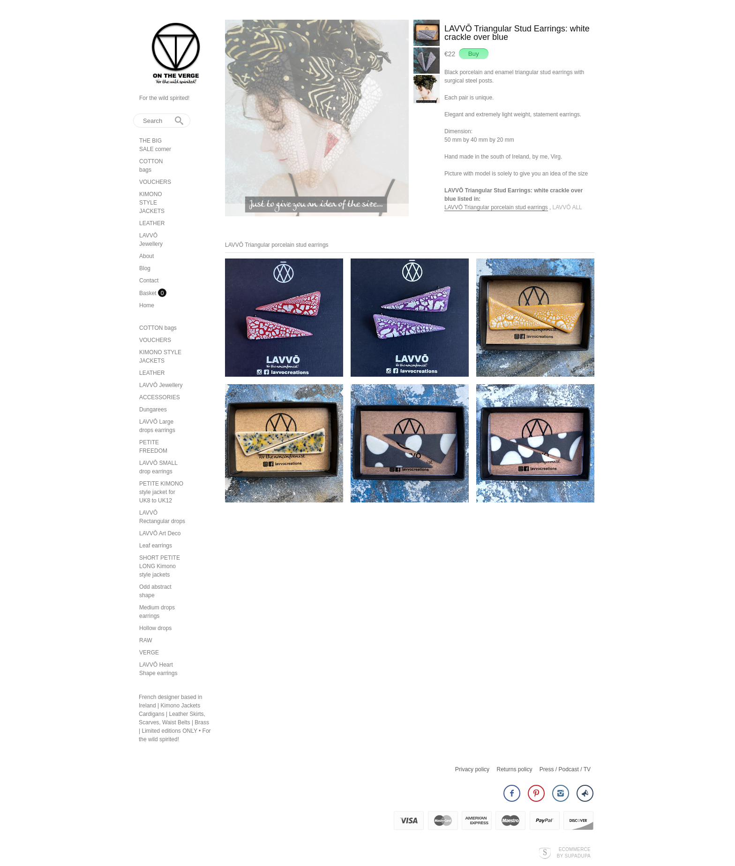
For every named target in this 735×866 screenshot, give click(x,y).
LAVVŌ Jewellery (160, 385)
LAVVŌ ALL (567, 207)
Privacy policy (472, 764)
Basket (148, 293)
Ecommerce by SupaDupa (574, 847)
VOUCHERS (155, 182)
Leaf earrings (155, 545)
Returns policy (514, 764)
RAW (145, 640)
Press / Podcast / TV (565, 764)
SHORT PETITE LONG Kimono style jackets (159, 566)
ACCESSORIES (159, 397)
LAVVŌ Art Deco (159, 533)
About (146, 256)
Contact (148, 280)
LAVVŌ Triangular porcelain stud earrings (496, 207)
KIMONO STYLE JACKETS (152, 202)
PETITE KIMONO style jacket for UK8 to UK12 (161, 492)
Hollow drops (155, 628)
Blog (144, 268)
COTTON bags (158, 328)
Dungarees (153, 409)
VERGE (149, 652)
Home (146, 305)
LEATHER (152, 223)
